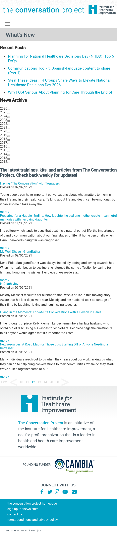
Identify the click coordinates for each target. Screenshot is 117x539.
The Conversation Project (43, 10)
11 (27, 382)
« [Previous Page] (13, 382)
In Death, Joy (9, 284)
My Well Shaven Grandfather (20, 252)
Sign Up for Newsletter (22, 509)
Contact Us (14, 514)
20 (51, 382)
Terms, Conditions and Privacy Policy (32, 520)
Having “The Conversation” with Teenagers (30, 183)
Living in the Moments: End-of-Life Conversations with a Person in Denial (51, 312)
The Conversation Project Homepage (32, 503)
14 (45, 382)
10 (21, 382)
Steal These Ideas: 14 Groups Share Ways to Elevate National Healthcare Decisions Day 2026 (59, 82)
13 (39, 382)
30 (57, 382)
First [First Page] (4, 382)
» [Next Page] (65, 382)
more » (5, 212)
